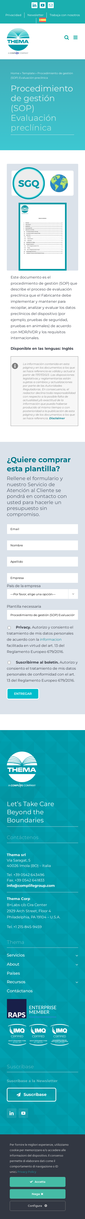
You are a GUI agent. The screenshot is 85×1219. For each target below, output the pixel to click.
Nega (37, 1194)
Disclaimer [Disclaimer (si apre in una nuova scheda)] (57, 418)
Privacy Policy (26, 1172)
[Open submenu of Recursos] (75, 981)
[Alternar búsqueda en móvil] (66, 37)
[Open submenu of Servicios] (75, 954)
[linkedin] (11, 1113)
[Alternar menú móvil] (75, 37)
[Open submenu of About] (75, 964)
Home (15, 74)
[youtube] (23, 1113)
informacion (51, 639)
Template (28, 74)
